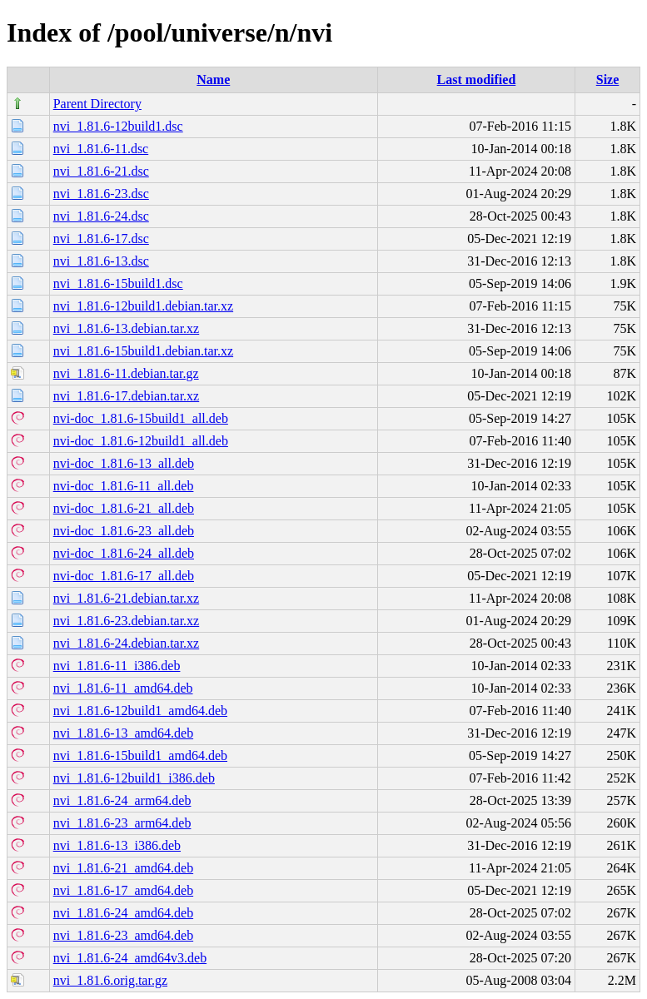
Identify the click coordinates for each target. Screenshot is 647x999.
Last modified (476, 79)
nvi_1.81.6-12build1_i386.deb (134, 778)
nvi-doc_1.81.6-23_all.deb (123, 531)
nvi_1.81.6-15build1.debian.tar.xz (143, 351)
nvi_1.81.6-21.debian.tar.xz (126, 598)
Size (608, 79)
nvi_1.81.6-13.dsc (101, 261)
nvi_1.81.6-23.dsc (101, 193)
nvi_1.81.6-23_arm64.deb (122, 823)
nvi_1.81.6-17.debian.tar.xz (126, 396)
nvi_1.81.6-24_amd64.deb (123, 913)
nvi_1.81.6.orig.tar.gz (110, 980)
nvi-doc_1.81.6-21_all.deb (123, 508)
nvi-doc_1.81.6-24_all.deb (123, 553)
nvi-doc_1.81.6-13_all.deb (123, 463)
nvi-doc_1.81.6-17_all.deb (123, 576)
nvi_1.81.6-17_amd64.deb (123, 890)
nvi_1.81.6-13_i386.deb (117, 845)
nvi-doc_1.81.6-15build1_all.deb (140, 418)
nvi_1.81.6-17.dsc (101, 238)
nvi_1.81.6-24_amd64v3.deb (130, 958)
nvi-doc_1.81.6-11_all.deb (123, 486)
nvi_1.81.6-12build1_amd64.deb (140, 710)
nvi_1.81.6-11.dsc (101, 149)
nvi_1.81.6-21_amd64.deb (123, 868)
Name (213, 79)
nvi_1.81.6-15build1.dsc (118, 283)
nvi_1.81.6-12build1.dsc (118, 126)
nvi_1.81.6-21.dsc (101, 171)
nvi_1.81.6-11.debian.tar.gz (126, 373)
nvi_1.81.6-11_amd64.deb (123, 688)
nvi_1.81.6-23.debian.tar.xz (126, 621)
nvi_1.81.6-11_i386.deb (117, 666)
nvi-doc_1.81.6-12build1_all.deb (140, 441)
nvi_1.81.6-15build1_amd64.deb (140, 755)
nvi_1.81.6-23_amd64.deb (123, 935)
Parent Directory (97, 104)
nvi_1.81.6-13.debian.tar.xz (126, 328)
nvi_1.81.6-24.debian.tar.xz (126, 643)
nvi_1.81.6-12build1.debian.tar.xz (143, 306)
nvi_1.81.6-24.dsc (101, 216)
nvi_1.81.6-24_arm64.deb (122, 800)
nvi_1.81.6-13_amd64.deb (123, 733)
